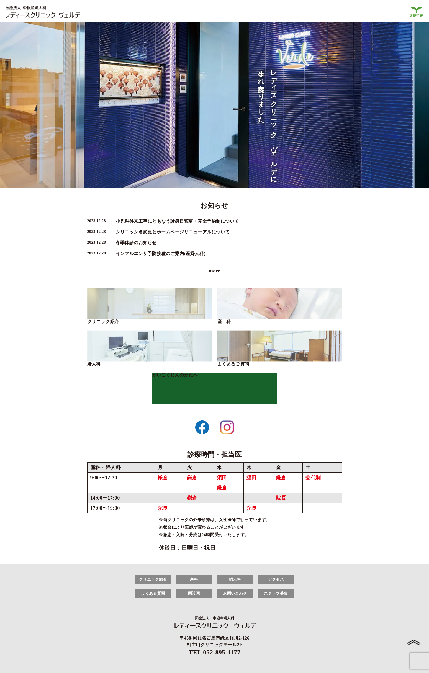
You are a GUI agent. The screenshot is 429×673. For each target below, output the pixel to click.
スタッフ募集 (276, 593)
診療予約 (416, 15)
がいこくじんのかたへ (175, 375)
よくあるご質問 (233, 364)
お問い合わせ (235, 593)
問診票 (194, 593)
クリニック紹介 (103, 321)
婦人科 (94, 364)
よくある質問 (153, 593)
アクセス (276, 579)
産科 (194, 579)
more (214, 271)
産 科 (224, 321)
